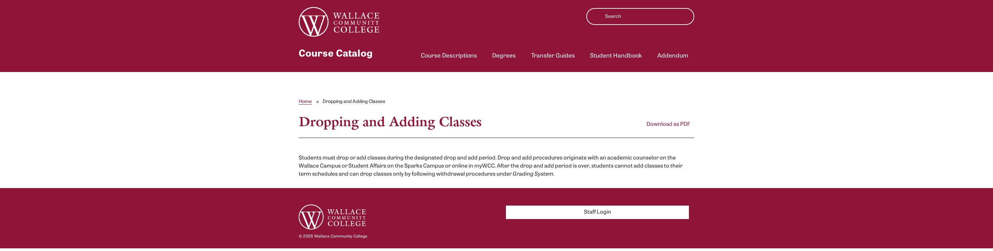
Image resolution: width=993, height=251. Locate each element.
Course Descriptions (449, 56)
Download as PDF (668, 124)
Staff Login (597, 212)
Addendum (672, 56)
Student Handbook (616, 56)
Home (305, 101)
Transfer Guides (553, 56)
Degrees (504, 56)
